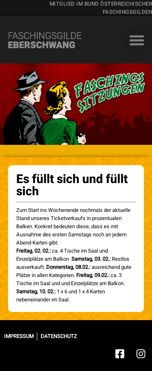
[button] (137, 40)
